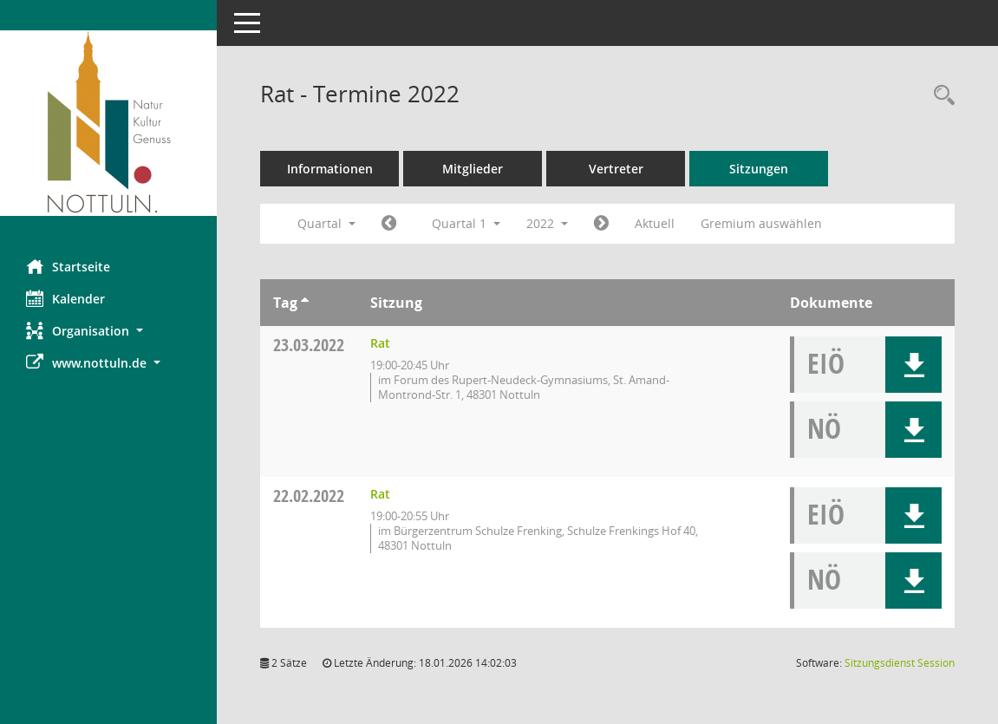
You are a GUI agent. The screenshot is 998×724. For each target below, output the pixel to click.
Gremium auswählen (761, 223)
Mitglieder (472, 168)
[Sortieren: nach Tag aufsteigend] (305, 302)
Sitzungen (758, 168)
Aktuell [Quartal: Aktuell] (655, 223)
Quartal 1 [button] (466, 223)
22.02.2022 (308, 495)
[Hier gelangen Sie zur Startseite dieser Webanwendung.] (108, 123)
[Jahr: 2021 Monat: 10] (389, 223)
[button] (108, 331)
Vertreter (616, 168)
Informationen (330, 168)
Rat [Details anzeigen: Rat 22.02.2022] (380, 494)
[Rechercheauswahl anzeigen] (940, 96)
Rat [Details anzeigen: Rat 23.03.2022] (380, 343)
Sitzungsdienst (900, 663)
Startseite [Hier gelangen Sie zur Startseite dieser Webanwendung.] (68, 266)
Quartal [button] (326, 223)
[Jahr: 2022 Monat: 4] (601, 223)
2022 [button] (547, 223)
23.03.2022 (308, 344)
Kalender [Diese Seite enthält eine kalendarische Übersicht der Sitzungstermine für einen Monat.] (65, 298)
